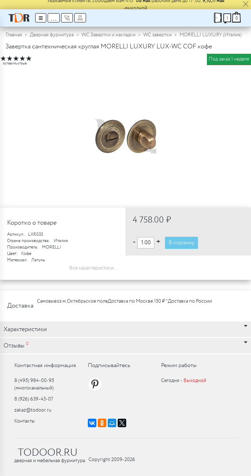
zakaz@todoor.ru (33, 410)
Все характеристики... (93, 268)
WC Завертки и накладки (108, 34)
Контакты (24, 421)
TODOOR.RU (48, 452)
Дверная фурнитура (52, 34)
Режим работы (179, 365)
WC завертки (157, 34)
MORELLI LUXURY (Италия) (211, 34)
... (54, 17)
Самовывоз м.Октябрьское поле (72, 301)
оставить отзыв (15, 63)
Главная (14, 34)
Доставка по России (190, 301)
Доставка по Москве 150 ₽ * (138, 301)
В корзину (181, 243)
